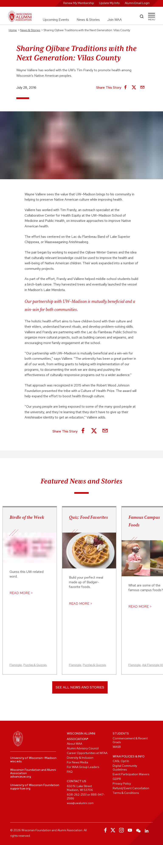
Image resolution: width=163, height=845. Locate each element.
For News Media (77, 762)
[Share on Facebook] (125, 87)
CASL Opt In (121, 761)
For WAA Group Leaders (83, 767)
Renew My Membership (78, 3)
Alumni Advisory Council (83, 748)
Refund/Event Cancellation (131, 788)
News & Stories (88, 19)
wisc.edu (16, 761)
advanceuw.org (20, 776)
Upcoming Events (56, 19)
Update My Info (109, 3)
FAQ (70, 772)
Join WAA (114, 19)
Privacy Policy (122, 783)
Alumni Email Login (137, 3)
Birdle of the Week (27, 517)
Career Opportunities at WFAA (87, 753)
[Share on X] (134, 87)
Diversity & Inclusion (80, 758)
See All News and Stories (80, 687)
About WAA (74, 744)
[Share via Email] (142, 87)
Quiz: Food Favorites (88, 517)
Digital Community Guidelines (125, 767)
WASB (117, 747)
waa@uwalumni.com (80, 803)
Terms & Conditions (126, 793)
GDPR (117, 779)
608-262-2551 (77, 794)
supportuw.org (20, 788)
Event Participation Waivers (131, 774)
